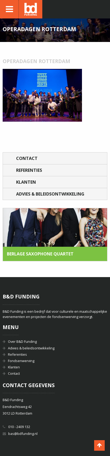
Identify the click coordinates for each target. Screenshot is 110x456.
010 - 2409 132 (19, 426)
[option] (55, 234)
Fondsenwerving (21, 360)
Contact (27, 158)
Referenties (29, 170)
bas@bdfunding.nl (23, 433)
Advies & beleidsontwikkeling (50, 194)
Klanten (26, 182)
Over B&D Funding (22, 341)
